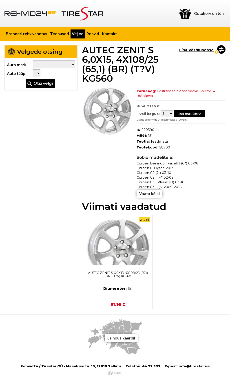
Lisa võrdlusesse (196, 50)
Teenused (59, 34)
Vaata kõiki (149, 194)
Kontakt (109, 34)
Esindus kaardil (121, 338)
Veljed (78, 34)
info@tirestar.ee (194, 366)
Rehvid (92, 34)
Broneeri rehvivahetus (26, 34)
